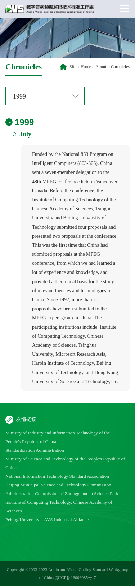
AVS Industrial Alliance (66, 519)
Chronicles (120, 66)
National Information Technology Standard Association (57, 476)
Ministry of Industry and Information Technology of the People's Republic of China (57, 437)
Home (86, 66)
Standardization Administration (34, 450)
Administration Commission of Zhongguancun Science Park (61, 493)
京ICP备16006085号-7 (75, 577)
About (100, 66)
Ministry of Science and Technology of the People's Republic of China (65, 463)
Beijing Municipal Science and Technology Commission (58, 484)
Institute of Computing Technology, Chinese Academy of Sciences (58, 506)
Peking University (22, 519)
